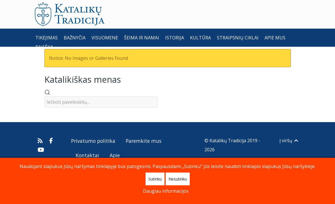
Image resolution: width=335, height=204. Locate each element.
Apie (115, 155)
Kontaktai (87, 155)
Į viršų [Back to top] (289, 140)
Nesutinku (177, 179)
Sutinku (155, 179)
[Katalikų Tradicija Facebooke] (51, 140)
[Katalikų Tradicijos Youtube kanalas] (41, 150)
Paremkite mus (143, 140)
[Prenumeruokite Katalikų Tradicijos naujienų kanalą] (41, 140)
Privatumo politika (93, 140)
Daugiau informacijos (166, 191)
